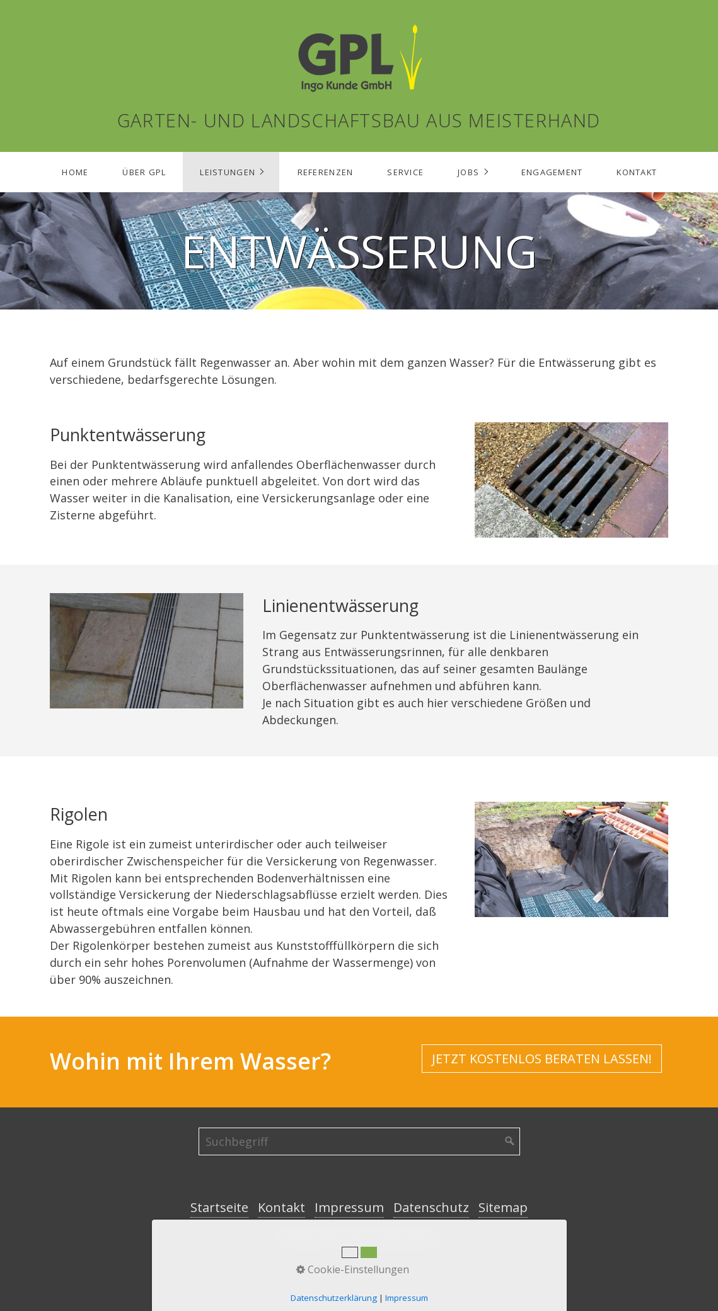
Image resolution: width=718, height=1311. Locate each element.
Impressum (349, 1207)
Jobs (468, 172)
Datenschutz (431, 1207)
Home (75, 172)
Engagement (552, 172)
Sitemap (503, 1207)
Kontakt (637, 172)
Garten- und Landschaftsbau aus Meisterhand (359, 120)
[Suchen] (510, 1141)
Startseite (219, 1207)
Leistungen (227, 172)
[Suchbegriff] (359, 1141)
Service (405, 172)
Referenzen (326, 172)
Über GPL (144, 172)
